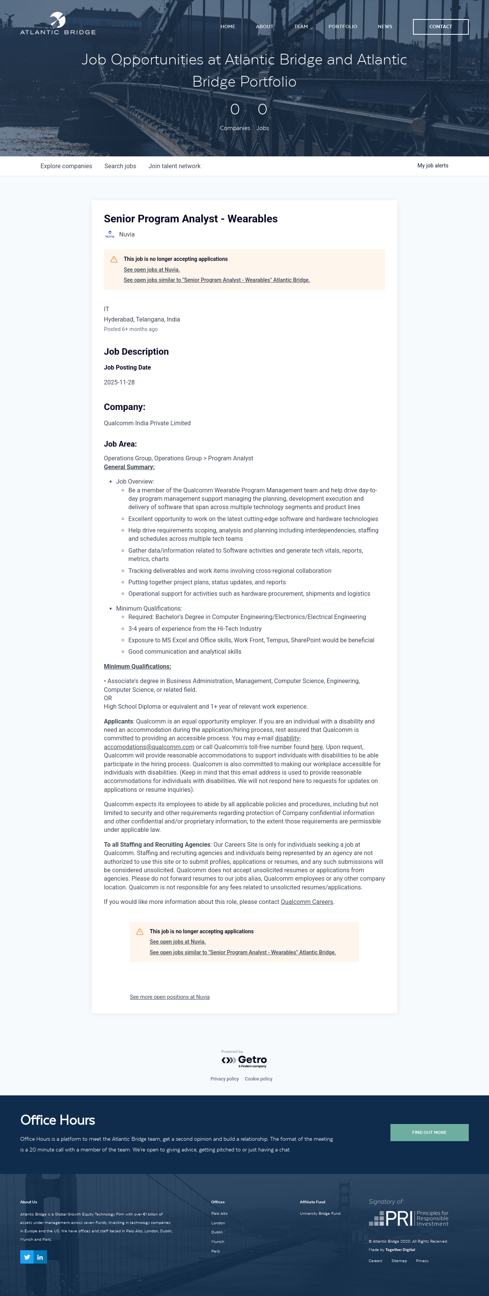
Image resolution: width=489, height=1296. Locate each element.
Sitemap (399, 1261)
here (317, 747)
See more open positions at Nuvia (170, 997)
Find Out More (429, 1132)
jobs (120, 166)
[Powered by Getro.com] (244, 1059)
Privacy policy (224, 1079)
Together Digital (400, 1250)
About (265, 26)
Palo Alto (219, 1213)
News (385, 26)
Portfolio (343, 26)
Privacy (422, 1261)
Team (301, 26)
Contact (440, 26)
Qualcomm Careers (307, 901)
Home (227, 26)
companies (66, 166)
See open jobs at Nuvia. (152, 270)
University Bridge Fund (320, 1213)
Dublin (217, 1232)
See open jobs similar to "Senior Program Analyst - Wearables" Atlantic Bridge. (217, 280)
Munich (217, 1241)
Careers (375, 1261)
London (218, 1222)
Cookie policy (258, 1079)
